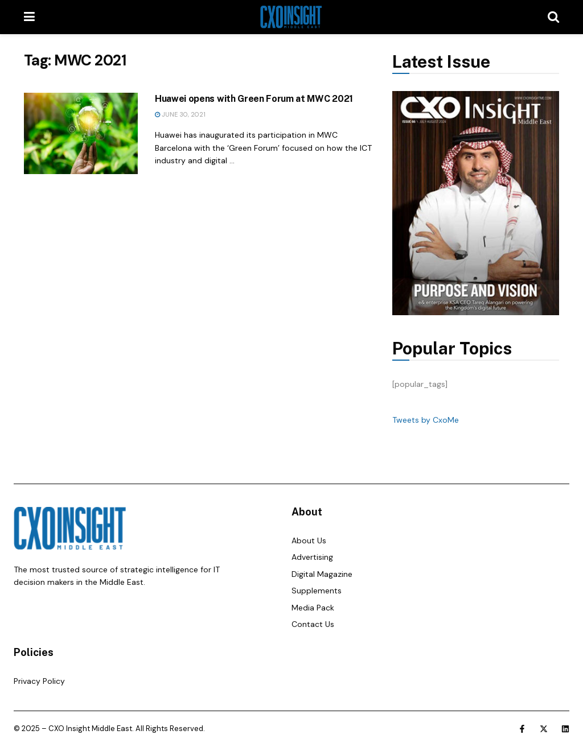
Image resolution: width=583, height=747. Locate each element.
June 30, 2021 (180, 114)
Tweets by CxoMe (425, 420)
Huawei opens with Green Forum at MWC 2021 (254, 98)
